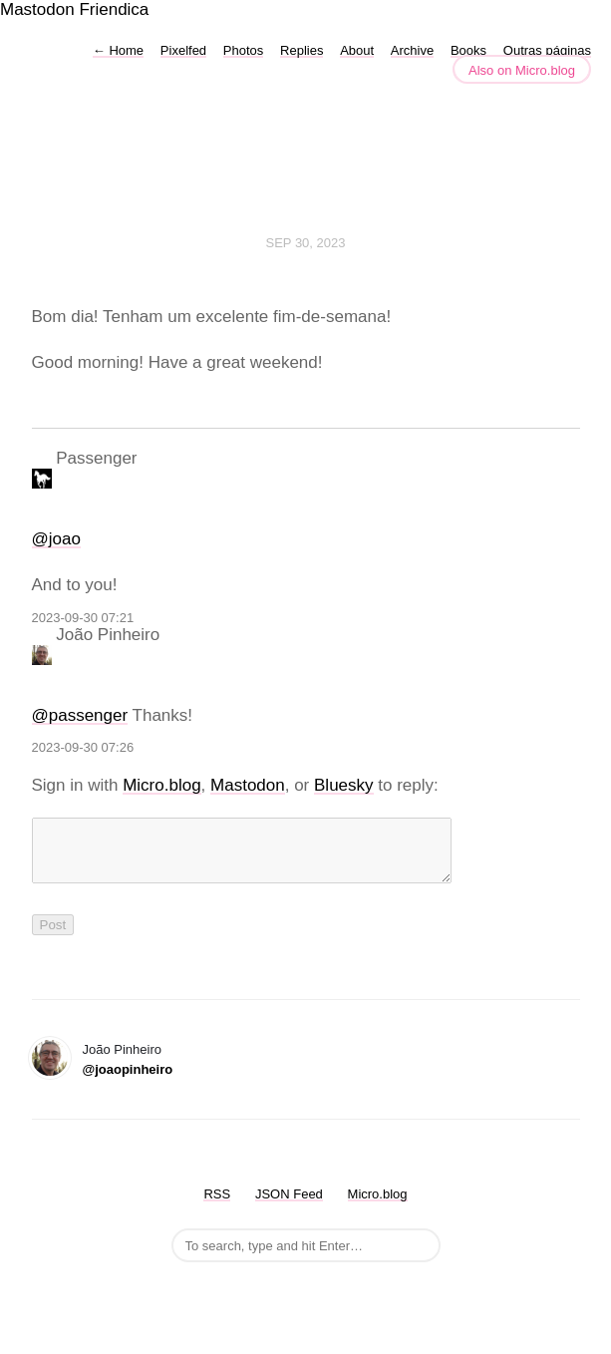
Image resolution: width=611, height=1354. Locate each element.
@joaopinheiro (128, 1081)
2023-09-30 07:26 (83, 747)
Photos (243, 50)
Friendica (114, 9)
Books (468, 50)
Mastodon (37, 9)
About (357, 50)
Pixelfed (183, 50)
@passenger (80, 715)
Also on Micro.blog (521, 70)
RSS (216, 1205)
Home (118, 50)
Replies (301, 50)
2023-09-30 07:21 (83, 617)
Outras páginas (547, 50)
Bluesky (344, 785)
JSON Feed (289, 1205)
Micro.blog (161, 785)
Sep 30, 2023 (306, 242)
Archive (412, 50)
